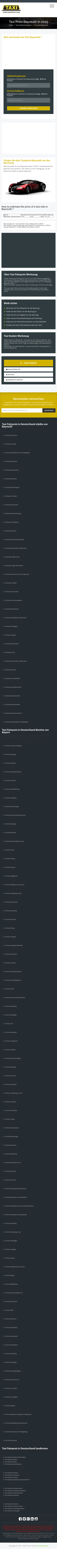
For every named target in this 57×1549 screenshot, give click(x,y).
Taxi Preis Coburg (10, 858)
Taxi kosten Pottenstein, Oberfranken (16, 661)
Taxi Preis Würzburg (11, 1440)
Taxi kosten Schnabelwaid (12, 678)
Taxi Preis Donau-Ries (11, 902)
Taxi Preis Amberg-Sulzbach (13, 772)
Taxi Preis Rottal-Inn (11, 1319)
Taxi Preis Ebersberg (11, 911)
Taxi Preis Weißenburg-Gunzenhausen (16, 1423)
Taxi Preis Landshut (10, 1102)
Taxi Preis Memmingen (11, 1136)
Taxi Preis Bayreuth (10, 832)
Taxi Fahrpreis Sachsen (11, 1504)
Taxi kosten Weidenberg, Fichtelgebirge (16, 722)
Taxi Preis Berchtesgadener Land (14, 841)
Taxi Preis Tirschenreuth (12, 1380)
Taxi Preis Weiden (10, 1406)
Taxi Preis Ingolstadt (11, 1032)
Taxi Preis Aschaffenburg (12, 789)
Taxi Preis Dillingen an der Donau (14, 885)
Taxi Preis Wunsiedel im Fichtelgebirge (16, 1432)
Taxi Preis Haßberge (11, 1015)
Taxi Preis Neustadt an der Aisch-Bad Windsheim (19, 1206)
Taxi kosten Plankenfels (12, 644)
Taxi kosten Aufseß (10, 444)
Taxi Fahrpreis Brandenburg (13, 1464)
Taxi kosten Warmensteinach (13, 713)
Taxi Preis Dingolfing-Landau (13, 893)
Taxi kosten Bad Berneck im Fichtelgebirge (17, 453)
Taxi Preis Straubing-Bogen (13, 1371)
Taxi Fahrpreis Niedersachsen (13, 1488)
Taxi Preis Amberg (10, 763)
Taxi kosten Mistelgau (11, 626)
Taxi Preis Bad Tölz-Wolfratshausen (15, 815)
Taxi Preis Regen (9, 1275)
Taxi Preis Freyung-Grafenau (13, 971)
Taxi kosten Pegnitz (10, 635)
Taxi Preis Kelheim (10, 1050)
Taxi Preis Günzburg (11, 1006)
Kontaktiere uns (13, 369)
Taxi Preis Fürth (9, 989)
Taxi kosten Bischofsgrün (12, 487)
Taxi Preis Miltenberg (11, 1154)
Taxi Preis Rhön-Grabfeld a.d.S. (14, 1293)
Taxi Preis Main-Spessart (12, 1128)
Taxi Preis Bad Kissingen (12, 806)
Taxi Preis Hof (9, 1023)
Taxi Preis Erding (9, 928)
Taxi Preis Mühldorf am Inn (13, 1162)
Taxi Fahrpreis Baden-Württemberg (15, 1457)
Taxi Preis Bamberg (10, 824)
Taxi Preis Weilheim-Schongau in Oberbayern (18, 1414)
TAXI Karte (28, 363)
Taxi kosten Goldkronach (12, 557)
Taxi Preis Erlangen (10, 937)
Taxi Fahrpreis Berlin (11, 1462)
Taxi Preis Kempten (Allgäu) (13, 1058)
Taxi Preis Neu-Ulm (10, 1180)
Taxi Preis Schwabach (11, 1327)
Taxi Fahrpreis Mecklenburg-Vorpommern (17, 1480)
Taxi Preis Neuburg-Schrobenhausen (15, 1188)
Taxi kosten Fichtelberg (11, 522)
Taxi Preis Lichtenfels (11, 1110)
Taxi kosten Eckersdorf (11, 505)
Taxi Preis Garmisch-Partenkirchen (15, 997)
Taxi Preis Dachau (10, 867)
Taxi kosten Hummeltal (11, 591)
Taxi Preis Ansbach (10, 780)
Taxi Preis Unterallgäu (11, 1397)
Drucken (10, 374)
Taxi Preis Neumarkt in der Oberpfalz (16, 1197)
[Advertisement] (28, 53)
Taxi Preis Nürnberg (10, 1223)
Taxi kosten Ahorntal (11, 435)
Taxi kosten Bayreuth (11, 461)
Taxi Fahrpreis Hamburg (12, 1475)
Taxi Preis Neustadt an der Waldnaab (16, 1215)
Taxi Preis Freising (10, 963)
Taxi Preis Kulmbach (11, 1084)
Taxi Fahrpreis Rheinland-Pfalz (14, 1493)
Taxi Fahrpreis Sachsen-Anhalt (14, 1506)
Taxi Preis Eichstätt (10, 919)
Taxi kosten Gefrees (10, 531)
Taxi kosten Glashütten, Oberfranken (16, 548)
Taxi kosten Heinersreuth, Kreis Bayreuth (17, 574)
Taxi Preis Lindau (10, 1119)
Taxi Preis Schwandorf (11, 1336)
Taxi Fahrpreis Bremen (11, 1473)
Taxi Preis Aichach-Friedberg (13, 746)
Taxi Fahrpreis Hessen (11, 1477)
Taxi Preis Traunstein (11, 1388)
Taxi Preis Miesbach (10, 1145)
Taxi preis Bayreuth (41, 25)
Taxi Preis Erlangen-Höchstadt (13, 945)
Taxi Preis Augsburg (10, 798)
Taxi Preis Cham (9, 850)
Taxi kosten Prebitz (10, 670)
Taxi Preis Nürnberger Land (13, 1232)
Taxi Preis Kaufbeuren (11, 1041)
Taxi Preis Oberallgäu (11, 1241)
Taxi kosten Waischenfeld (12, 704)
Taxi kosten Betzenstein (12, 470)
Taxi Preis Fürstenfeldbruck (13, 980)
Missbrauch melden (14, 380)
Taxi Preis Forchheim (11, 954)
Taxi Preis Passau (10, 1258)
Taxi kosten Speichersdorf (12, 696)
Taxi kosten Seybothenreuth (13, 687)
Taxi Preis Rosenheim (11, 1301)
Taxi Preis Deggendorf (11, 876)
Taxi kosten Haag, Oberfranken (14, 565)
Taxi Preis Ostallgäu (10, 1249)
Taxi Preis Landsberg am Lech (13, 1093)
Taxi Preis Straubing (10, 1362)
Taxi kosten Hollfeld (10, 583)
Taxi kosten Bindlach (11, 479)
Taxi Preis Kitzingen (10, 1067)
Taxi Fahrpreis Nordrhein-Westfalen (15, 1491)
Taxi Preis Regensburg (11, 1284)
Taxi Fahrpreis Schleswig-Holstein (14, 1508)
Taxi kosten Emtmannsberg (13, 513)
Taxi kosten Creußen (11, 496)
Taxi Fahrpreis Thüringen (12, 1511)
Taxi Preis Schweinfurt (11, 1345)
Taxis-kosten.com (42, 1546)
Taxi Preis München (10, 1171)
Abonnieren (48, 410)
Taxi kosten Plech (10, 652)
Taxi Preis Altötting (10, 754)
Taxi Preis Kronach (10, 1076)
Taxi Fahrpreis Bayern (24, 25)
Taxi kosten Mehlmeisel (12, 609)
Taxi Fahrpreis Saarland (12, 1495)
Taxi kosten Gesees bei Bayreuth (14, 539)
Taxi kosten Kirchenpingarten (13, 600)
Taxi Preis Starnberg (11, 1353)
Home (11, 25)
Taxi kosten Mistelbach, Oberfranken (16, 618)
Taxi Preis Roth (9, 1310)
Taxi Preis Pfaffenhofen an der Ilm (15, 1267)
